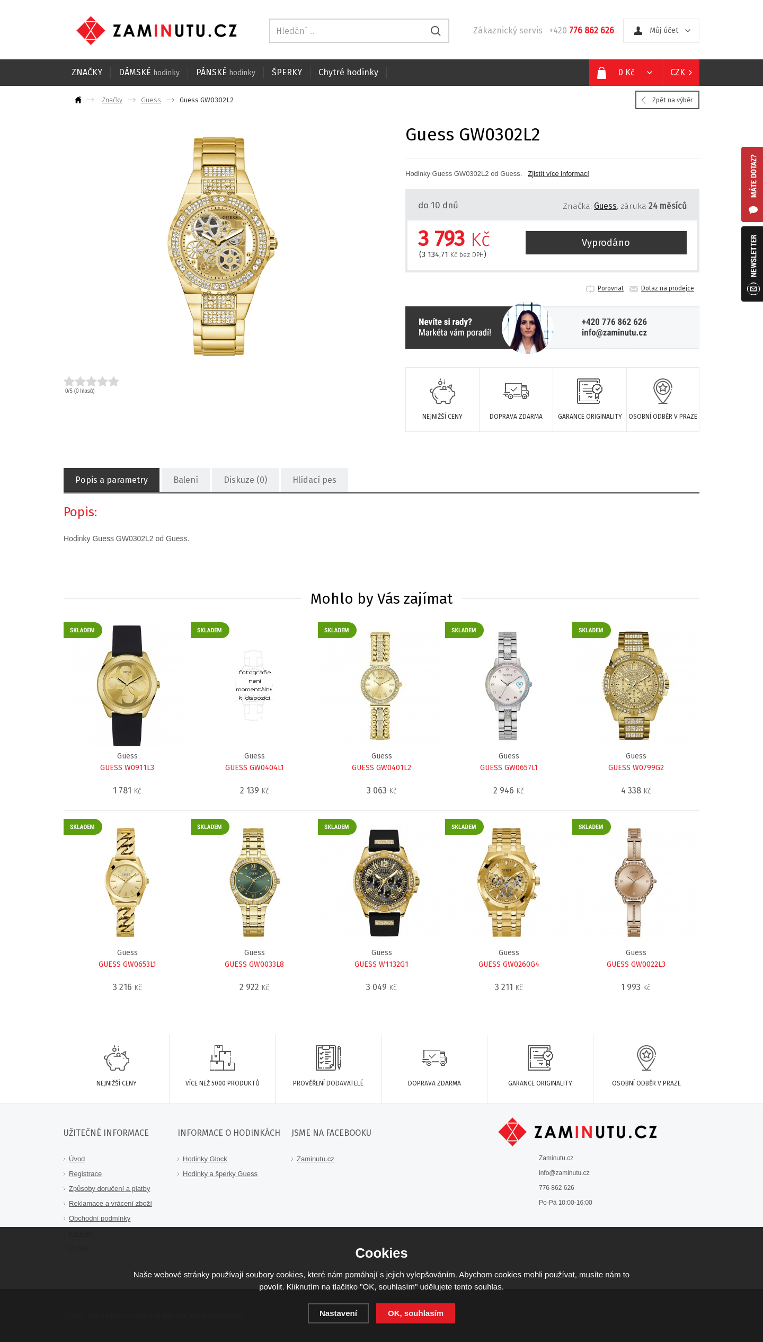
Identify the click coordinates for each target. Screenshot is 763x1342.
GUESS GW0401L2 (381, 767)
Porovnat (611, 288)
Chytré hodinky (348, 72)
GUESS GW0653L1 (127, 964)
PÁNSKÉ (225, 72)
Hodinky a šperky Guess (220, 1174)
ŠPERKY (287, 72)
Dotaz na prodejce (667, 288)
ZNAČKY (87, 72)
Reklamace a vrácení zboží (110, 1203)
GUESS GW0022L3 (636, 964)
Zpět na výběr (672, 100)
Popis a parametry (111, 480)
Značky (112, 100)
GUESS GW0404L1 (254, 767)
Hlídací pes (314, 480)
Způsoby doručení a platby (109, 1189)
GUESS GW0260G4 (508, 964)
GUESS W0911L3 (127, 767)
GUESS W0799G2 (636, 767)
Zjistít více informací (558, 174)
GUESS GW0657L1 (509, 767)
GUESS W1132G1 (381, 964)
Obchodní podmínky (99, 1218)
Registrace (85, 1174)
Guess (151, 100)
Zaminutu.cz (315, 1159)
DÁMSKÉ (149, 72)
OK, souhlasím (415, 1313)
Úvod (77, 1159)
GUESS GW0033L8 (254, 964)
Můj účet (664, 30)
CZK (677, 72)
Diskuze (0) (245, 480)
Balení (185, 480)
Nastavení (338, 1313)
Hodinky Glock (205, 1159)
